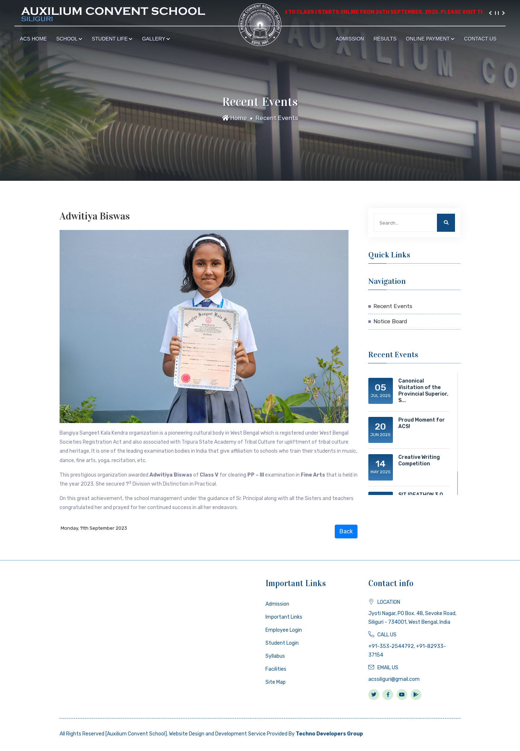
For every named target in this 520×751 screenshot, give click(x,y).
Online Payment (430, 39)
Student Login (282, 643)
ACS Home (33, 39)
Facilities (275, 669)
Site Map (275, 682)
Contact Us (480, 39)
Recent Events (277, 117)
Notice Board (390, 321)
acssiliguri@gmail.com (394, 679)
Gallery (156, 39)
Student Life (112, 39)
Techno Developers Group (329, 734)
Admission (350, 39)
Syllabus (275, 656)
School (69, 39)
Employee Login (283, 630)
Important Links (283, 617)
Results (384, 39)
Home (234, 117)
